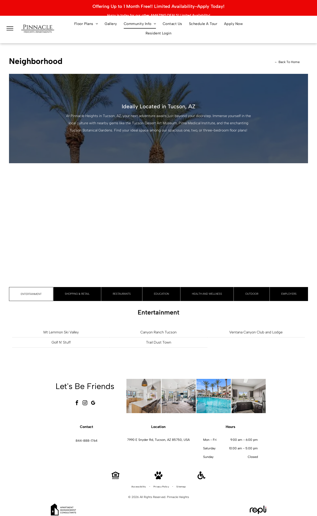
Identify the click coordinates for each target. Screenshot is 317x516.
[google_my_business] (93, 400)
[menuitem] (86, 22)
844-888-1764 (86, 438)
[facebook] (76, 400)
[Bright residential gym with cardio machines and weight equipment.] (179, 393)
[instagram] (84, 400)
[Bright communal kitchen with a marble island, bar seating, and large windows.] (143, 393)
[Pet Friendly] (158, 475)
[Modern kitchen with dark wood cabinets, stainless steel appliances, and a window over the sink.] (249, 393)
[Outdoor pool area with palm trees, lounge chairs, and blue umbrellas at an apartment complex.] (213, 393)
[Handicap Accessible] (201, 475)
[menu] (10, 27)
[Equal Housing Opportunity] (115, 475)
